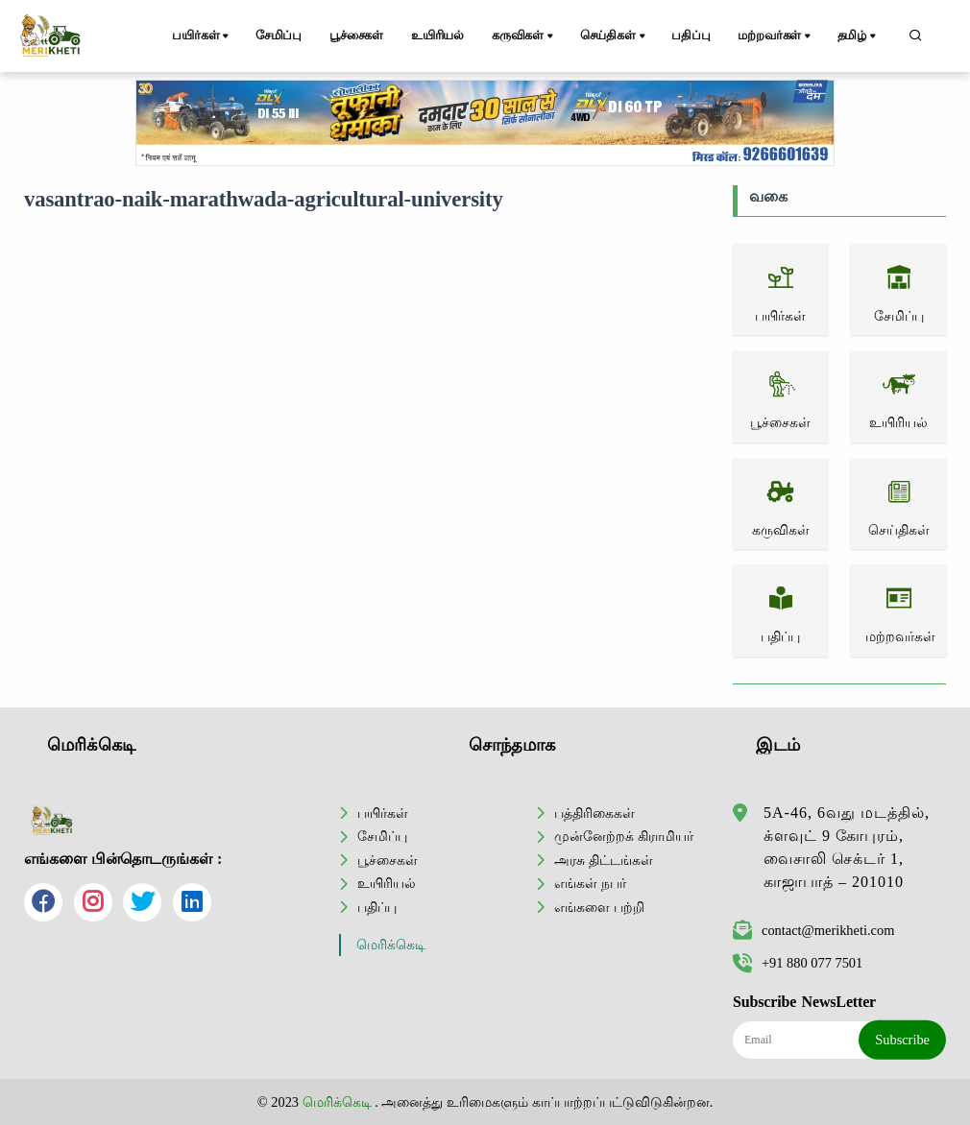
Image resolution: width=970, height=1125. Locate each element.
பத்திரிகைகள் (594, 813)
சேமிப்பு (278, 35)
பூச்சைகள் (356, 35)
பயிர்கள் (201, 36)
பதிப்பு (690, 35)
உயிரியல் (437, 35)
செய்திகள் (614, 36)
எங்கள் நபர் (590, 883)
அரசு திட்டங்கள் (603, 860)
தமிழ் (858, 36)
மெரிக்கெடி (390, 945)
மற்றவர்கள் (775, 36)
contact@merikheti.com (813, 930)
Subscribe (902, 1039)
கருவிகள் (524, 36)
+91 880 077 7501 (797, 962)
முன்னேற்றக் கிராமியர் (623, 836)
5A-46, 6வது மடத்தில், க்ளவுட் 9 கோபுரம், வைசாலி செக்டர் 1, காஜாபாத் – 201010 (847, 847)
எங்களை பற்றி (599, 907)
